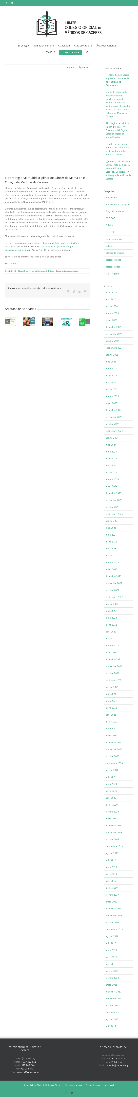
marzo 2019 (112, 887)
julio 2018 (111, 943)
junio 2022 (111, 617)
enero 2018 (111, 984)
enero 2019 (111, 901)
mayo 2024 (111, 458)
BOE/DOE (110, 218)
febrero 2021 (112, 728)
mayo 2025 (111, 375)
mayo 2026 (111, 292)
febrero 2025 (112, 396)
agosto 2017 (112, 1019)
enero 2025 (111, 403)
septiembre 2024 (114, 430)
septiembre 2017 (114, 1012)
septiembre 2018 (114, 929)
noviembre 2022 (114, 583)
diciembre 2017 (113, 991)
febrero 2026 (112, 313)
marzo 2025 (112, 389)
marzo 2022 (112, 638)
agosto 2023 (112, 520)
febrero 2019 (112, 894)
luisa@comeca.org (14, 249)
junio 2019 (111, 867)
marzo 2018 (112, 970)
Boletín (109, 225)
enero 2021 (111, 735)
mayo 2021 (111, 707)
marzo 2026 (112, 306)
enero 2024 (111, 486)
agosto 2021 (112, 687)
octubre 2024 (112, 423)
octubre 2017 (112, 1005)
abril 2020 (111, 797)
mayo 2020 (111, 790)
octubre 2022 (112, 590)
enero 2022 (111, 652)
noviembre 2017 (114, 998)
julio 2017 (111, 1026)
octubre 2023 (112, 507)
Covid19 (110, 232)
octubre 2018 (112, 922)
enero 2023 (111, 569)
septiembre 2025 (114, 347)
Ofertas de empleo (115, 252)
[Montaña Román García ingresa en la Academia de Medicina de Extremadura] (10, 318)
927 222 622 (29, 1061)
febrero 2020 (112, 811)
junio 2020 (111, 783)
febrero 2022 (112, 645)
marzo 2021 (112, 721)
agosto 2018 (112, 936)
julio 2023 (111, 527)
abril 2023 (111, 548)
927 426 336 (115, 1061)
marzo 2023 (112, 555)
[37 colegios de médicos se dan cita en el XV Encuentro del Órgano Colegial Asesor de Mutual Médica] (47, 318)
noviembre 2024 (114, 417)
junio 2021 (111, 700)
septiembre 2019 (114, 846)
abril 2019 (111, 880)
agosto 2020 (112, 770)
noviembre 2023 (114, 500)
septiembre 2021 (114, 680)
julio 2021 (111, 693)
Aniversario (111, 197)
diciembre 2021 (113, 659)
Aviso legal (109, 1085)
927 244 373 (27, 1068)
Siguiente (83, 67)
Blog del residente (25, 271)
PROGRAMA (10, 263)
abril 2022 (111, 631)
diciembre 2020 (113, 742)
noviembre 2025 (114, 333)
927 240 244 (28, 1065)
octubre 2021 (112, 673)
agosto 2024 (112, 437)
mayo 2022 (111, 624)
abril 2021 (111, 714)
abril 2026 (111, 299)
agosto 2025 (112, 354)
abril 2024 (111, 465)
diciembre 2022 (113, 576)
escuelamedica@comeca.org (56, 246)
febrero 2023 (112, 562)
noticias (37, 271)
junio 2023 (111, 534)
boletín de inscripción (66, 242)
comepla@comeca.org (117, 1065)
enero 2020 (111, 818)
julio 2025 (111, 361)
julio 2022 (111, 610)
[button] (87, 51)
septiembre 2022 (114, 597)
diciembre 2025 (113, 327)
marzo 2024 (112, 472)
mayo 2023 (111, 541)
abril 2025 (111, 382)
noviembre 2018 (114, 915)
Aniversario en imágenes (118, 204)
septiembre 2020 (114, 763)
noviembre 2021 (114, 666)
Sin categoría (112, 273)
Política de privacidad (73, 1085)
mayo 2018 (111, 957)
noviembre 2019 (114, 832)
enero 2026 (111, 320)
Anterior (71, 67)
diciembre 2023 (113, 493)
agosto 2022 (112, 603)
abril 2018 (111, 963)
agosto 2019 (112, 853)
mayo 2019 (111, 873)
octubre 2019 (112, 839)
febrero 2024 (112, 479)
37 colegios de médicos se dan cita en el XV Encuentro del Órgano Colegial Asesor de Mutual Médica (117, 130)
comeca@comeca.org (28, 1072)
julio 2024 (111, 444)
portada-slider (113, 266)
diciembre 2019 (113, 825)
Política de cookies (93, 1085)
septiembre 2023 (114, 513)
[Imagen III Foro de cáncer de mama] (47, 125)
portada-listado (47, 271)
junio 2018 (111, 950)
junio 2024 (111, 451)
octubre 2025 (112, 340)
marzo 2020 (112, 804)
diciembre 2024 (113, 410)
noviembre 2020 (114, 749)
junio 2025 (111, 368)
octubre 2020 (112, 756)
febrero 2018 (112, 977)
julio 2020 (111, 777)
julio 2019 (111, 860)
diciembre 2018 (113, 908)
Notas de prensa (114, 239)
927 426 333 (118, 1058)
